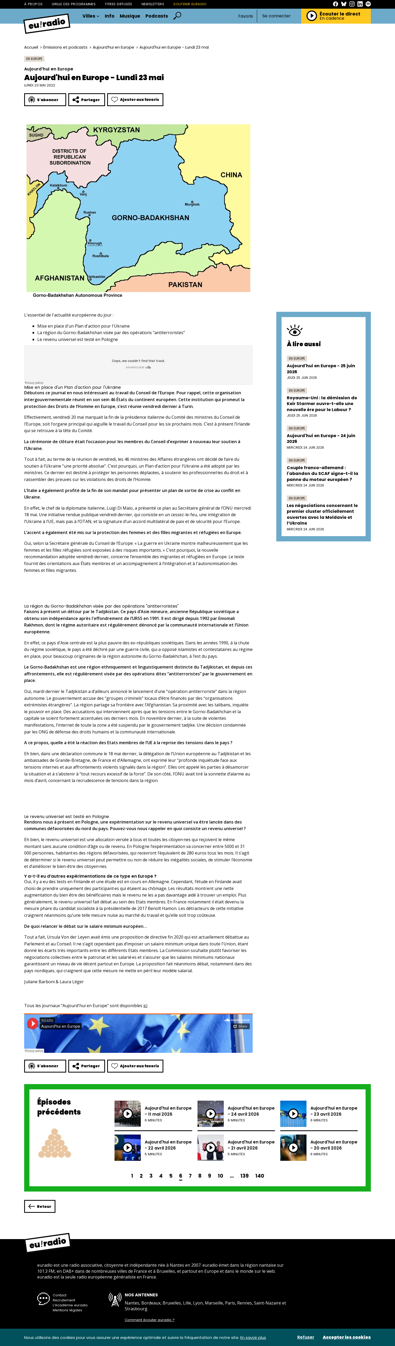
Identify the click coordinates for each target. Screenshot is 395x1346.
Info (110, 16)
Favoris (245, 16)
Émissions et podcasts (65, 47)
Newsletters (153, 4)
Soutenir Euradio (190, 4)
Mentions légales (67, 1310)
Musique (130, 16)
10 (220, 1175)
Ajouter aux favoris (135, 99)
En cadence (332, 18)
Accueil (31, 47)
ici (145, 1005)
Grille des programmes (74, 4)
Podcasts (156, 16)
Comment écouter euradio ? (150, 1320)
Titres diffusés (118, 4)
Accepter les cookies (347, 1337)
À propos (33, 4)
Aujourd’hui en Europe (113, 47)
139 (244, 1175)
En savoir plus (253, 1337)
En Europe (34, 58)
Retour (39, 1206)
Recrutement (64, 1300)
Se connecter (276, 16)
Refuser (305, 1337)
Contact (59, 1295)
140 (259, 1175)
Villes (91, 16)
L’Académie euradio (70, 1305)
